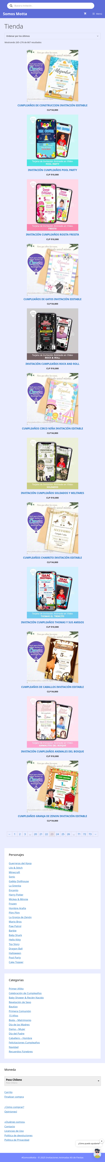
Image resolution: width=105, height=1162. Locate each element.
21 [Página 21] (41, 834)
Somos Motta (15, 13)
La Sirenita (15, 885)
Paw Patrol (15, 926)
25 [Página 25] (63, 834)
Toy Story (14, 944)
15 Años (13, 1015)
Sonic (12, 876)
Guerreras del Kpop (20, 863)
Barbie (12, 930)
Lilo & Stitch (16, 867)
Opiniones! (10, 1111)
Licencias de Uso (14, 1131)
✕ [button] (102, 1141)
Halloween (15, 953)
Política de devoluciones (18, 1135)
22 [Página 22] (46, 834)
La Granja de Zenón (20, 917)
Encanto (13, 890)
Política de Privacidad (16, 1140)
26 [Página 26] (68, 834)
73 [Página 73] (90, 834)
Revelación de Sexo (20, 1002)
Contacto (9, 1126)
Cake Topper (16, 962)
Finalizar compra (14, 1096)
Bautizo (13, 1006)
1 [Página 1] (14, 834)
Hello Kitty (15, 939)
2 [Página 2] (20, 834)
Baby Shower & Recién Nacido (26, 997)
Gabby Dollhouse (19, 881)
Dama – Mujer (17, 1029)
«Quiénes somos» (14, 1122)
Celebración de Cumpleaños (25, 993)
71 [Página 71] (79, 834)
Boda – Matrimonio (20, 1020)
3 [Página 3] (25, 834)
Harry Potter (16, 894)
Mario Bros (15, 921)
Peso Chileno (14, 1079)
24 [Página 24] (57, 834)
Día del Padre (16, 1033)
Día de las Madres (19, 1024)
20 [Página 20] (35, 834)
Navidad (14, 1047)
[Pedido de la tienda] (52, 36)
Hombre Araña (17, 908)
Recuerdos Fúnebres (21, 1051)
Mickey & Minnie (18, 899)
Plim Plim (14, 912)
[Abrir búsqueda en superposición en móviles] (51, 5)
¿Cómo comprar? (14, 1107)
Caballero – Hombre (20, 1038)
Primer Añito (16, 988)
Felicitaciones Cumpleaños (24, 1042)
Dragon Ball (16, 948)
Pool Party (15, 957)
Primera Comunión (20, 1011)
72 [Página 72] (84, 834)
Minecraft (14, 872)
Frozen (13, 903)
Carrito (8, 1092)
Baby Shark (15, 935)
